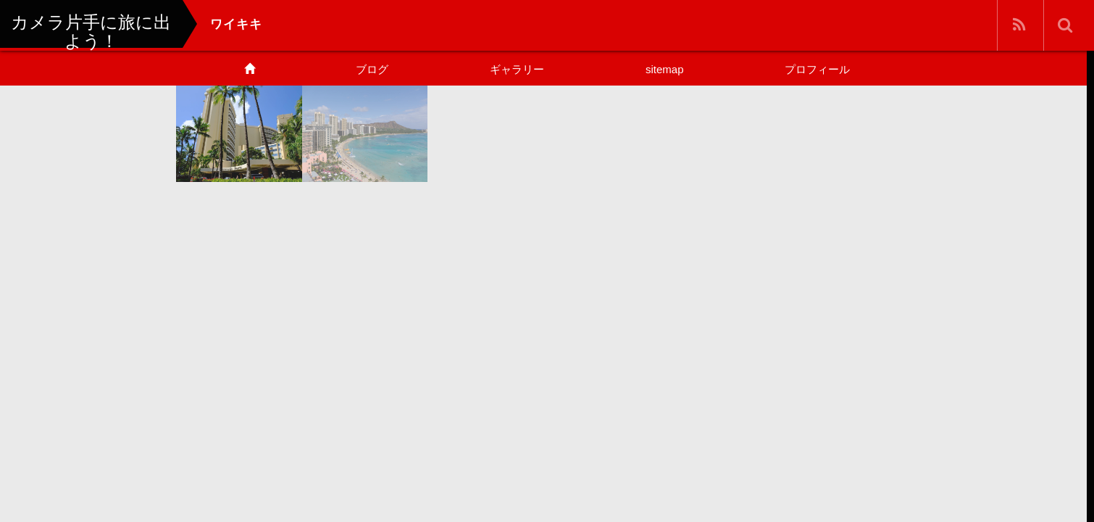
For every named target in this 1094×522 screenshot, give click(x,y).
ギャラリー (517, 69)
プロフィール (817, 69)
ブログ (372, 69)
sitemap (665, 69)
